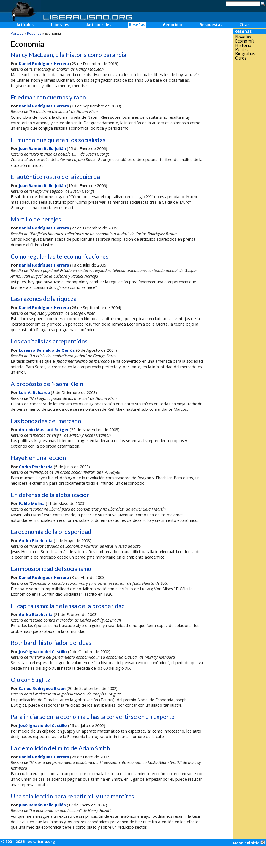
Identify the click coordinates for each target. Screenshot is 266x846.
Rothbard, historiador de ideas (51, 642)
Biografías (245, 54)
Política (242, 50)
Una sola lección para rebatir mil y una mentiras (72, 796)
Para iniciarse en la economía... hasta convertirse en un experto (93, 716)
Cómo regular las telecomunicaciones (59, 256)
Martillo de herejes (36, 219)
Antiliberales (98, 24)
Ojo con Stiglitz (30, 679)
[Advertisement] (249, 148)
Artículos (25, 24)
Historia (243, 45)
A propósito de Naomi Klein (47, 383)
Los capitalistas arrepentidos (49, 341)
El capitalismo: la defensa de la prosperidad (68, 605)
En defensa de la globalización (50, 494)
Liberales (60, 24)
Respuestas (211, 24)
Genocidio (172, 24)
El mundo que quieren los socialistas (58, 139)
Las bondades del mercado (46, 421)
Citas (244, 24)
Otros (241, 58)
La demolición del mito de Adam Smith (60, 748)
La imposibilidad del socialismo (51, 568)
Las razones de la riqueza (44, 298)
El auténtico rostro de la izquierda (55, 176)
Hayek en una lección (38, 457)
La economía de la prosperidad (51, 531)
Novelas (243, 37)
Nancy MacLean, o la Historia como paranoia (68, 54)
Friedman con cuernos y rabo (48, 97)
